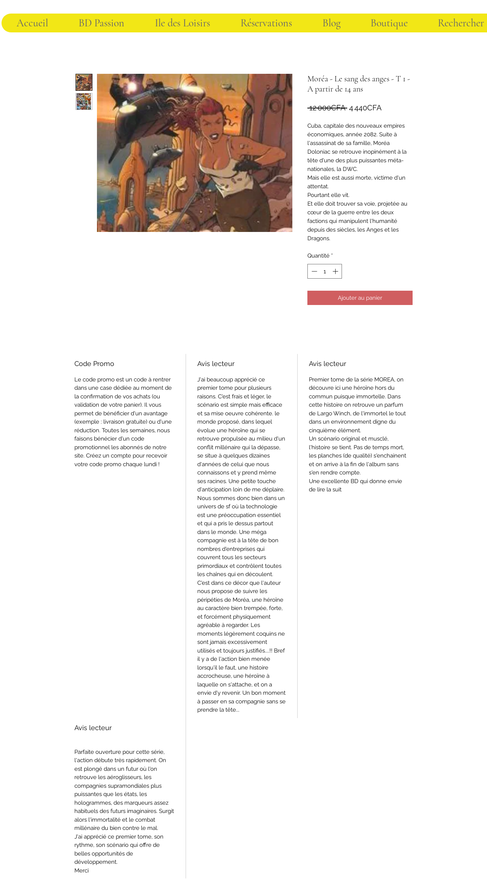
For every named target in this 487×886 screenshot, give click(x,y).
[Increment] (336, 271)
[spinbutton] (325, 271)
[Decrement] (314, 271)
